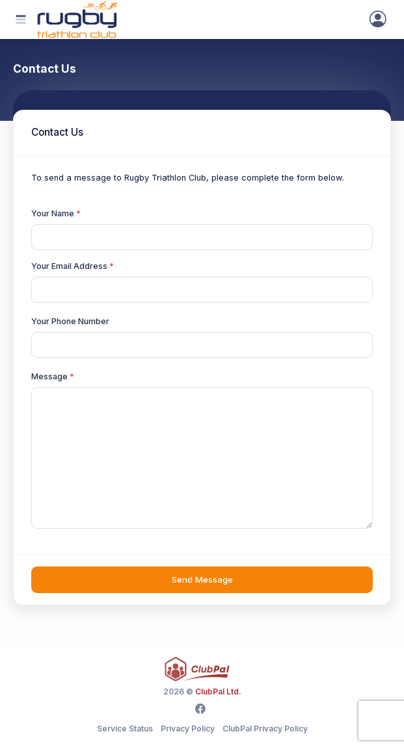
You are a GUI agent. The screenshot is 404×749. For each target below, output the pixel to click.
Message (49, 376)
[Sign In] (378, 19)
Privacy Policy (188, 728)
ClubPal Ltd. (218, 691)
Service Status (125, 728)
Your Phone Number (70, 321)
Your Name (52, 213)
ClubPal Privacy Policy (265, 728)
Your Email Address (69, 266)
